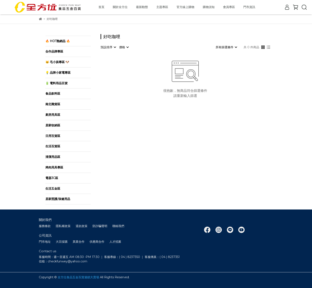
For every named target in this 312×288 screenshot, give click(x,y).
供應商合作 (97, 242)
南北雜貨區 (52, 104)
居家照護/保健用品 (57, 199)
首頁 (101, 7)
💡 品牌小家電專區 (58, 72)
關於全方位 (120, 7)
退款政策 (81, 226)
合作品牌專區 (54, 51)
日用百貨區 (52, 136)
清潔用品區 (52, 157)
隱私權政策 (63, 226)
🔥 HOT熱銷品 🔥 (57, 41)
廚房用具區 (52, 115)
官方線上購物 (185, 7)
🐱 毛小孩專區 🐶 (57, 62)
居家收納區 (52, 125)
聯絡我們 (118, 226)
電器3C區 (51, 178)
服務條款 (45, 226)
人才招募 (115, 242)
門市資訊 (249, 7)
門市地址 (45, 242)
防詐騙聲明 (100, 226)
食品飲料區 (52, 93)
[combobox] (108, 47)
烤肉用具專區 (54, 167)
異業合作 (78, 242)
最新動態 (142, 7)
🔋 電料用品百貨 (56, 83)
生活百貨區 (52, 146)
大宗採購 (62, 242)
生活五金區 (52, 188)
